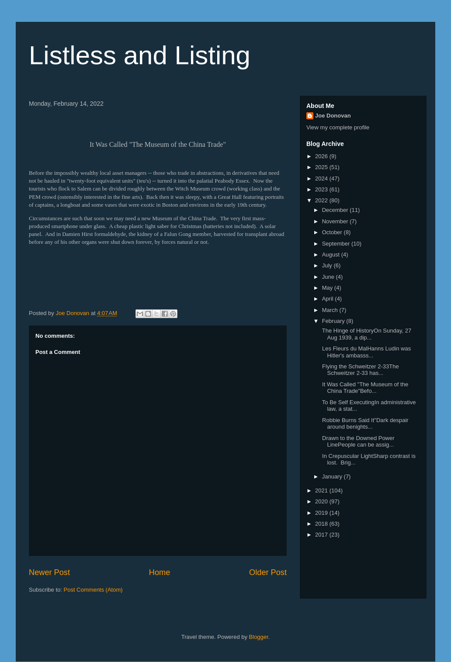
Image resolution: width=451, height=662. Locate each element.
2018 (322, 523)
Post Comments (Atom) (93, 589)
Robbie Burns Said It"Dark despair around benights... (364, 423)
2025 (322, 167)
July (328, 265)
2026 (322, 156)
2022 (322, 200)
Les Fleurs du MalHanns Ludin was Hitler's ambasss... (365, 352)
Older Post (268, 572)
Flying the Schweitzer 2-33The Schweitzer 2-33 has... (359, 370)
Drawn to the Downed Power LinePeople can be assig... (357, 441)
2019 (322, 512)
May (328, 287)
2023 (322, 189)
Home (159, 572)
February (334, 321)
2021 (322, 490)
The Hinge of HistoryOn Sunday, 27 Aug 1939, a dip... (365, 334)
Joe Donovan (333, 115)
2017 (322, 534)
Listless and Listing (139, 55)
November (336, 221)
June (329, 277)
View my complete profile (337, 127)
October (333, 232)
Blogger (258, 637)
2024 (322, 178)
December (336, 210)
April (328, 298)
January (333, 476)
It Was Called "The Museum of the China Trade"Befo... (364, 388)
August (331, 254)
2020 (322, 501)
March (331, 310)
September (336, 243)
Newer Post (49, 572)
